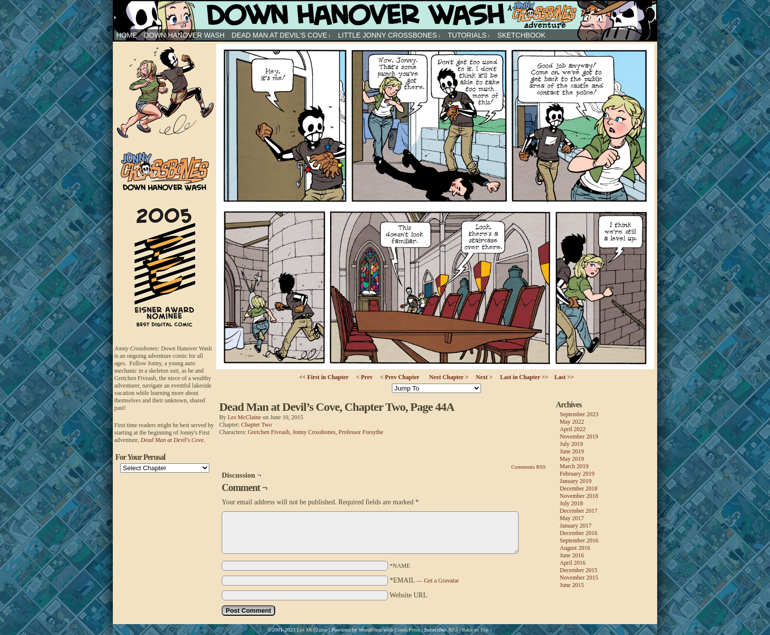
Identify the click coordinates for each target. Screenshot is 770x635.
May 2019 (572, 458)
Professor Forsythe (360, 432)
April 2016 (572, 562)
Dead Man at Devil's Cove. (173, 440)
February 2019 (577, 473)
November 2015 (579, 577)
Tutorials (469, 35)
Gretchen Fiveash (268, 432)
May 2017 (572, 518)
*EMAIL (424, 580)
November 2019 (579, 436)
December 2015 (578, 570)
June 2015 (572, 585)
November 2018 (579, 495)
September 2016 (579, 540)
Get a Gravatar (441, 580)
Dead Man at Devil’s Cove (281, 35)
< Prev (364, 377)
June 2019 (572, 451)
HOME (126, 35)
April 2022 (572, 429)
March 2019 (574, 466)
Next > (484, 377)
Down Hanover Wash (184, 35)
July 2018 (571, 503)
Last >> (564, 377)
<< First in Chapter (323, 377)
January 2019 (575, 481)
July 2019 (571, 443)
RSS (453, 630)
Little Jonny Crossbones (389, 35)
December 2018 (578, 488)
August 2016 (575, 547)
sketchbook (521, 35)
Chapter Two (256, 424)
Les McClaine (244, 417)
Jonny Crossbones (385, 14)
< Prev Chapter (399, 377)
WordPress (370, 630)
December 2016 (578, 533)
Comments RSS (528, 467)
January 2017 (575, 525)
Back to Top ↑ (477, 630)
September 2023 (579, 414)
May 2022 (572, 421)
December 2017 (578, 510)
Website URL (408, 595)
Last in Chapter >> (524, 377)
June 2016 (572, 555)
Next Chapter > (448, 377)
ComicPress (407, 630)
